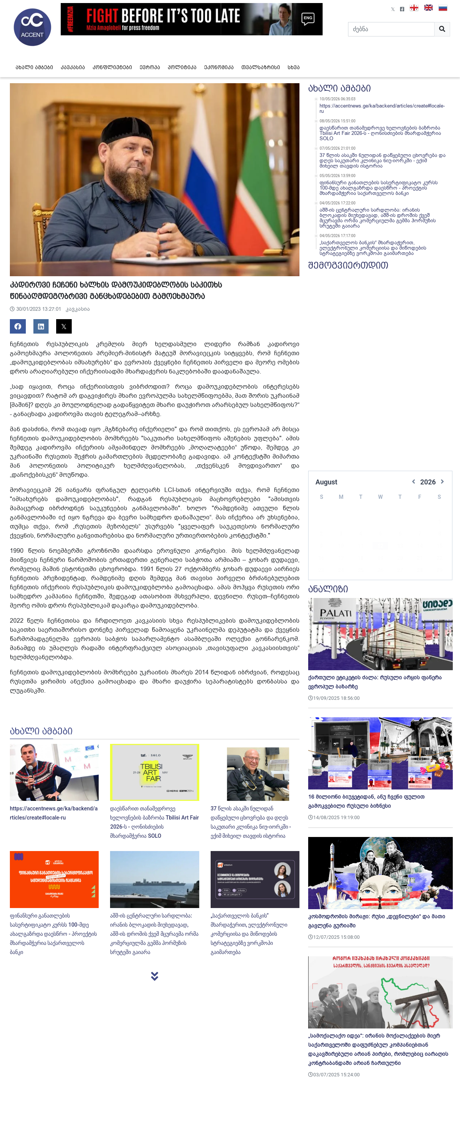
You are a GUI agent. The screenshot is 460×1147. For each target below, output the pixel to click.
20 (400, 547)
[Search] (391, 29)
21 (420, 547)
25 (361, 559)
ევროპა (150, 67)
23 (321, 559)
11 (361, 535)
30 (321, 571)
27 (400, 559)
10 (341, 535)
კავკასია (73, 67)
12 (380, 535)
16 (321, 547)
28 (420, 559)
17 (341, 547)
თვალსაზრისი (260, 67)
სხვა (294, 67)
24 (341, 559)
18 (361, 547)
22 (439, 547)
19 (380, 547)
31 (341, 571)
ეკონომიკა (219, 67)
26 (380, 559)
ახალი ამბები (34, 67)
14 (420, 535)
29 (439, 559)
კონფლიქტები (112, 67)
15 (439, 535)
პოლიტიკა (182, 67)
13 (400, 535)
